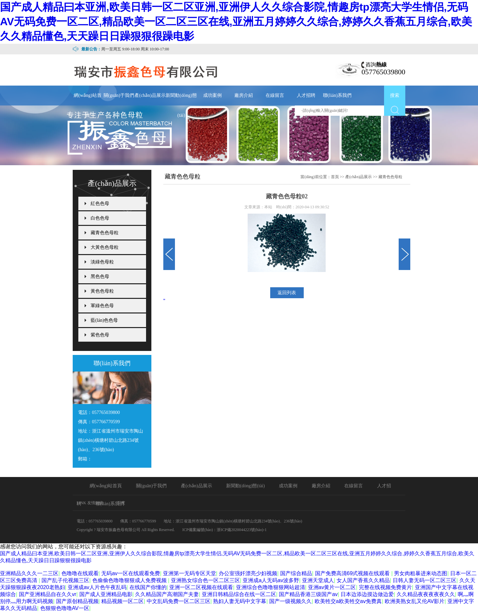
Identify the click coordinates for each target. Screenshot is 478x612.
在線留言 (275, 95)
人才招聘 (306, 95)
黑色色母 (100, 276)
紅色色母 (100, 203)
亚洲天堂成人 (318, 580)
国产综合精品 (296, 573)
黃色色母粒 (102, 291)
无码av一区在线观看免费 (130, 573)
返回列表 (287, 292)
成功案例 (212, 95)
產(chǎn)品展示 (150, 95)
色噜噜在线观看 (80, 573)
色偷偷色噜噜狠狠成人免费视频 (130, 580)
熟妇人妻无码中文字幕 (239, 601)
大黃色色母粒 (105, 247)
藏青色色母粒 (105, 232)
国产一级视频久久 (290, 601)
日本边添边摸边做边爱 (367, 594)
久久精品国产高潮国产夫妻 (167, 594)
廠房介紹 (243, 95)
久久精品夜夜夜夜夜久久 (426, 594)
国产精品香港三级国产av (308, 594)
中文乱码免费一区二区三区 (178, 601)
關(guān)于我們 (119, 95)
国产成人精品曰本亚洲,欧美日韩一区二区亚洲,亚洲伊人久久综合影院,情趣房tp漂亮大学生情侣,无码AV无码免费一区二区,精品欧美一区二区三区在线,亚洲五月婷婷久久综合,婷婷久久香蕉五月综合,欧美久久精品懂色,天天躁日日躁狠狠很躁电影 (236, 21)
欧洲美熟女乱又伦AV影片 (414, 601)
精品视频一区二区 (122, 601)
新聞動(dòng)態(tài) (181, 105)
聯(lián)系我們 (337, 95)
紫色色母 (100, 334)
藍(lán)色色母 (104, 320)
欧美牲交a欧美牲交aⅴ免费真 (348, 601)
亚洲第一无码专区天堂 (189, 573)
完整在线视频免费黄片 (385, 587)
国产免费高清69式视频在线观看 (353, 573)
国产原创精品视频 (77, 601)
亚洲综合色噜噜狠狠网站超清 (270, 587)
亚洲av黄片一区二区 (332, 587)
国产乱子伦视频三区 (65, 580)
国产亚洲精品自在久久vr (47, 594)
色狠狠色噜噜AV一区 (64, 608)
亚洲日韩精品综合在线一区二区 (239, 594)
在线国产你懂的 (148, 587)
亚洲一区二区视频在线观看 (201, 587)
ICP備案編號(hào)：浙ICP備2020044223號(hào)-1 (224, 529)
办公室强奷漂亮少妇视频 (248, 573)
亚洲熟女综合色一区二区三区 (205, 580)
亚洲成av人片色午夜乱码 (97, 587)
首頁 (335, 176)
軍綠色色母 (102, 305)
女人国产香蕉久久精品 (363, 580)
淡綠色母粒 (102, 261)
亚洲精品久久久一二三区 (29, 573)
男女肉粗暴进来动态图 (420, 573)
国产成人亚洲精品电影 (105, 594)
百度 (121, 503)
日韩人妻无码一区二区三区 (424, 580)
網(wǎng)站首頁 (87, 105)
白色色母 (100, 218)
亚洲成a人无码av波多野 (271, 580)
